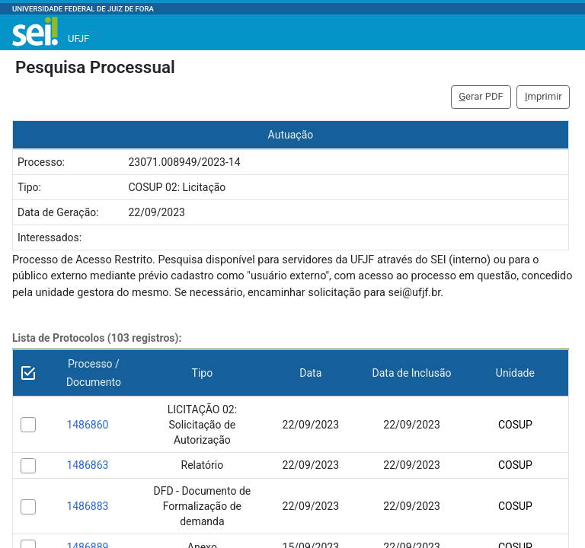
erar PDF (481, 96)
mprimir (543, 96)
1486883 (87, 506)
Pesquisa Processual (95, 67)
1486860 (87, 425)
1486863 (87, 465)
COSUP (515, 425)
